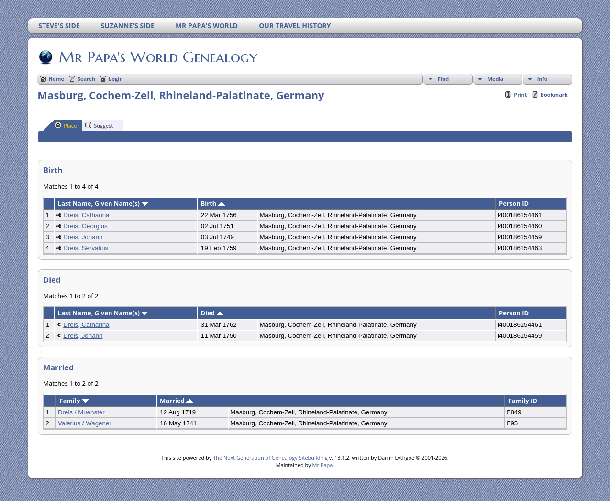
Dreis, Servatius (85, 248)
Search (86, 78)
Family (74, 400)
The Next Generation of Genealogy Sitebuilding (270, 457)
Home (56, 78)
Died (212, 313)
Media (496, 78)
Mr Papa (322, 464)
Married (176, 400)
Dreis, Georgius (85, 226)
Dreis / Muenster (81, 412)
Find (443, 78)
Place (66, 125)
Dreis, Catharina (86, 215)
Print (520, 94)
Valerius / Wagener (84, 423)
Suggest (99, 125)
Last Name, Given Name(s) (103, 203)
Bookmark (554, 94)
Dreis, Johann (82, 237)
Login (116, 78)
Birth (213, 203)
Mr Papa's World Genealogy (157, 57)
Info (542, 78)
